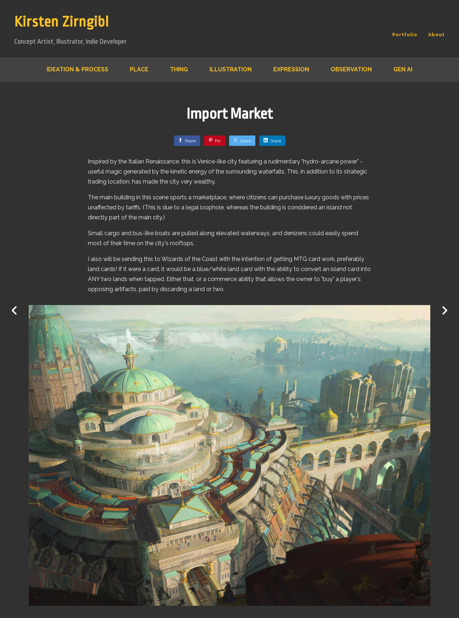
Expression (291, 69)
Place (139, 69)
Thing (179, 69)
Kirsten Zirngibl (61, 22)
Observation (351, 69)
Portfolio (404, 34)
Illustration (230, 69)
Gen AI (402, 69)
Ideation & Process (77, 69)
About (436, 34)
